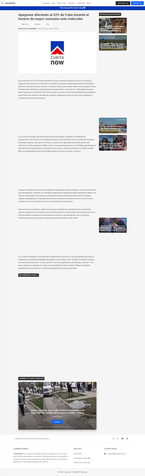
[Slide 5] (55, 427)
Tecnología (81, 3)
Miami (59, 3)
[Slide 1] (40, 427)
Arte (64, 3)
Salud (88, 3)
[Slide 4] (51, 427)
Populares (46, 3)
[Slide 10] (74, 427)
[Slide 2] (44, 427)
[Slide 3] (47, 427)
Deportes (71, 3)
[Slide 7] (63, 427)
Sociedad (37, 24)
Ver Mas (57, 422)
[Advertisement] (57, 115)
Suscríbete (78, 454)
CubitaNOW (9, 3)
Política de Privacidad (82, 463)
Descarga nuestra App (82, 458)
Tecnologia (25, 24)
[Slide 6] (59, 427)
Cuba (53, 3)
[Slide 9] (70, 427)
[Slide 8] (67, 427)
